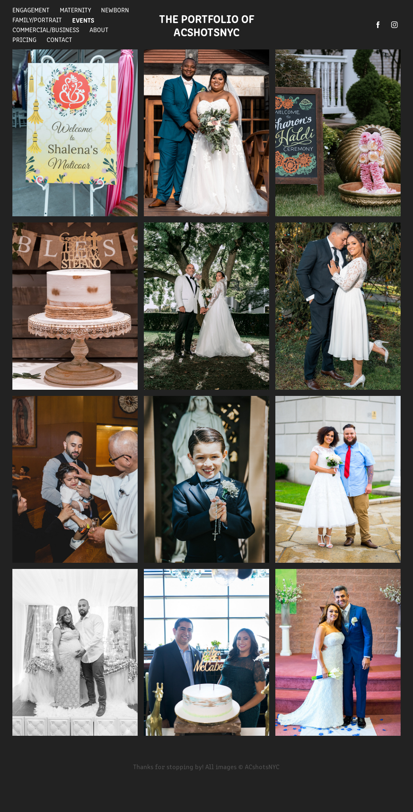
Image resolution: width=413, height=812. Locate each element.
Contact (59, 39)
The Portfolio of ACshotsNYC (209, 25)
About (98, 29)
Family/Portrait (37, 19)
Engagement (30, 9)
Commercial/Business (45, 29)
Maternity (75, 9)
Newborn (115, 9)
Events (83, 19)
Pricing (24, 39)
